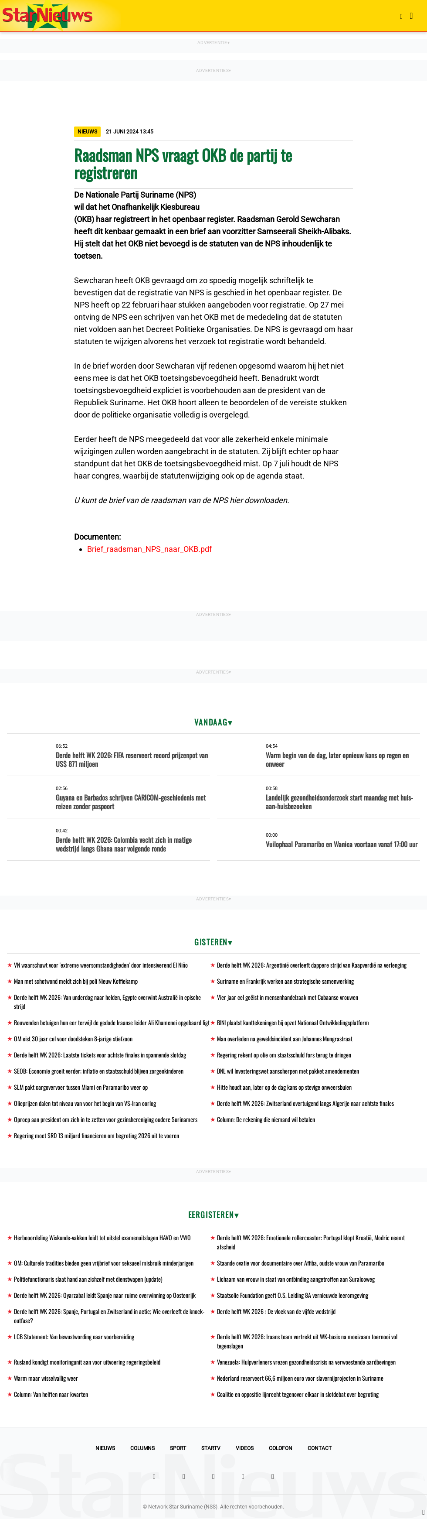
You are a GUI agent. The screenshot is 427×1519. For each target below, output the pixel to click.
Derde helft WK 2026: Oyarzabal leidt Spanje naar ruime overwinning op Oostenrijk (105, 1295)
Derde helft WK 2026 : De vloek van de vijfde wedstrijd (276, 1311)
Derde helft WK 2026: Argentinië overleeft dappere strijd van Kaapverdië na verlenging (312, 964)
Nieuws (105, 1448)
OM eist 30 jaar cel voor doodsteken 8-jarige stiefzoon (73, 1038)
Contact (320, 1448)
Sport (178, 1448)
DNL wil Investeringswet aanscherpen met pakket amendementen (288, 1070)
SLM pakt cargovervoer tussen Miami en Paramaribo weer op (81, 1086)
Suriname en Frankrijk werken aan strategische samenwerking (285, 980)
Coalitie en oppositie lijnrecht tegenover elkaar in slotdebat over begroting (298, 1394)
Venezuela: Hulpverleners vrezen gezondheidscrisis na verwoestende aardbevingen (306, 1361)
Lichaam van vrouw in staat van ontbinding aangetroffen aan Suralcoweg (296, 1278)
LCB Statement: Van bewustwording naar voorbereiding (74, 1336)
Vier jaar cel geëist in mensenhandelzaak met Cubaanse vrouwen (287, 997)
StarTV (210, 1448)
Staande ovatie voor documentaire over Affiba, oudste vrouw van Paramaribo (300, 1262)
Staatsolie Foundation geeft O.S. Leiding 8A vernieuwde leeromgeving (292, 1295)
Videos (245, 1448)
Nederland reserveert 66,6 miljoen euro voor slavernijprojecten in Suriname (300, 1377)
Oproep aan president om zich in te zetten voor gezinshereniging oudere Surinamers (105, 1119)
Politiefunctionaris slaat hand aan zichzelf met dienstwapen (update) (88, 1278)
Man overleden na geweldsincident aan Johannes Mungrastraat (284, 1038)
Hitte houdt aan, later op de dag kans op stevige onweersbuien (284, 1086)
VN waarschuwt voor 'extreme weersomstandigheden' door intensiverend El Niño (101, 964)
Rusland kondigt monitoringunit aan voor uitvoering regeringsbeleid (87, 1361)
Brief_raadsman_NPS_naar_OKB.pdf (149, 549)
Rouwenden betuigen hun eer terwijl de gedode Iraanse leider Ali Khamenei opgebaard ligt (112, 1022)
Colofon (280, 1448)
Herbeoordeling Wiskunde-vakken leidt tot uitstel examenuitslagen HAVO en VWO (102, 1237)
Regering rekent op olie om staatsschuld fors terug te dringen (284, 1054)
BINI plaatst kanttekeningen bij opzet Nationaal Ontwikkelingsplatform (293, 1022)
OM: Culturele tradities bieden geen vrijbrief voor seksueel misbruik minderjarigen (103, 1262)
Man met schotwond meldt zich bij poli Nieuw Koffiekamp (76, 980)
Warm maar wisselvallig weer (46, 1377)
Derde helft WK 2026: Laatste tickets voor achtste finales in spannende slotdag (100, 1054)
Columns (142, 1448)
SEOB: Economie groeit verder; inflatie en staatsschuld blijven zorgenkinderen (98, 1070)
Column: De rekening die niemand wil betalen (266, 1119)
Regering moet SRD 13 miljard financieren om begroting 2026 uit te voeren (96, 1135)
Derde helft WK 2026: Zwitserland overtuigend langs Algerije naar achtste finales (305, 1103)
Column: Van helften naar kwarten (51, 1394)
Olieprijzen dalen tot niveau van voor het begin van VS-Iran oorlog (85, 1103)
